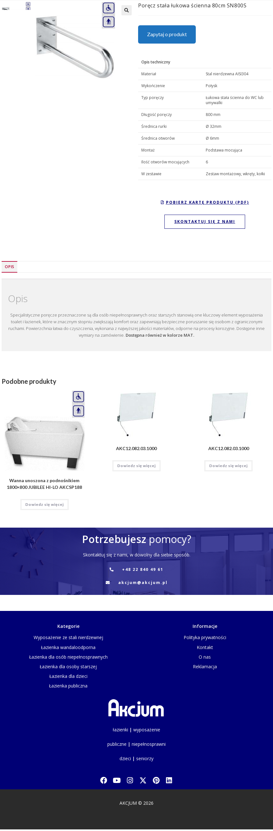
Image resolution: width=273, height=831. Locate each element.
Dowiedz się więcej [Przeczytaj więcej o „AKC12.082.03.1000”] (136, 465)
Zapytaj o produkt (167, 34)
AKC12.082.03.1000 (136, 448)
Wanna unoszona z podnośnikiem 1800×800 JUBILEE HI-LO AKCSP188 (44, 484)
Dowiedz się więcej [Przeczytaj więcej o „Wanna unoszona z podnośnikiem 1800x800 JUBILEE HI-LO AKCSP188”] (44, 504)
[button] (126, 10)
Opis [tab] (9, 266)
